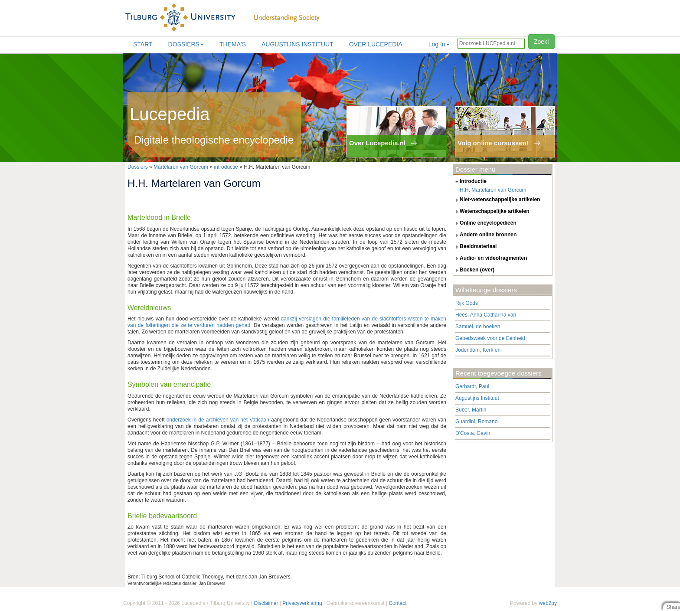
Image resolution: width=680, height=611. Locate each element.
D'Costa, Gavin (472, 433)
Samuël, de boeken (477, 326)
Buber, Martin (470, 410)
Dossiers (186, 44)
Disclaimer (266, 603)
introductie (226, 167)
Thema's (232, 44)
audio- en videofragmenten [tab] (490, 258)
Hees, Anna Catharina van (485, 315)
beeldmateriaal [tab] (475, 246)
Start (143, 44)
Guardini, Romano (476, 421)
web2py (548, 603)
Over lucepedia (375, 44)
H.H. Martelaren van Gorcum (493, 190)
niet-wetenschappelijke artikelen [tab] (496, 199)
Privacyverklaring (302, 603)
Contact (397, 603)
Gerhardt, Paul (472, 386)
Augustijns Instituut (297, 44)
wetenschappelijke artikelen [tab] (491, 211)
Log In (439, 44)
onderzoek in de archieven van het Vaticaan (218, 420)
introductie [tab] (470, 181)
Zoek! (541, 41)
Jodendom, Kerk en (477, 350)
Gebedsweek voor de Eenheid (490, 338)
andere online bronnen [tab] (485, 235)
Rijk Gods (466, 303)
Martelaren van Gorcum (181, 167)
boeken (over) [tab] (473, 270)
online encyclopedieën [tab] (485, 223)
